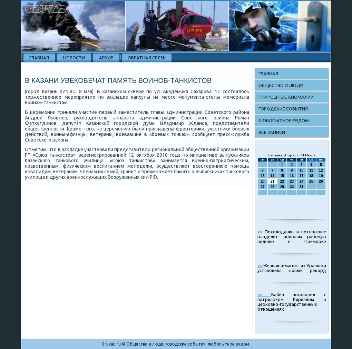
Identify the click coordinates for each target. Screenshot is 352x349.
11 (311, 170)
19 (321, 176)
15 (282, 176)
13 (263, 176)
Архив (106, 57)
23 (292, 181)
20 (263, 181)
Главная (39, 57)
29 (282, 187)
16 (292, 176)
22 (282, 181)
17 (301, 176)
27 (263, 187)
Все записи (271, 132)
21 (272, 181)
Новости (74, 57)
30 (292, 187)
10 (301, 170)
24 (301, 181)
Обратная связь (147, 57)
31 (301, 187)
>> (261, 231)
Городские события (283, 108)
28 (272, 187)
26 (321, 181)
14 (272, 176)
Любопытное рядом (283, 120)
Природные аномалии (286, 97)
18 (311, 176)
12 (321, 170)
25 (311, 181)
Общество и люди (280, 85)
